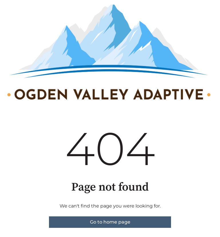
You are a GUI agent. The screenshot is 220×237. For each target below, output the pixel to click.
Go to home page (110, 222)
